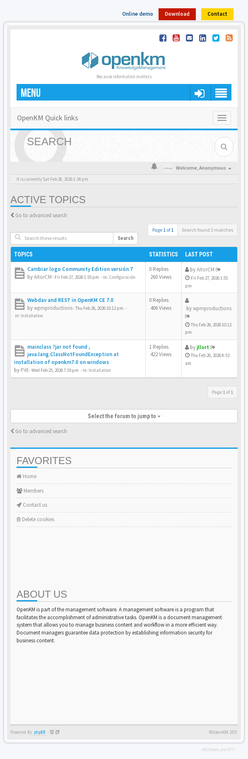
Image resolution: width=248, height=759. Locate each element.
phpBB (40, 732)
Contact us (32, 504)
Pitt (25, 370)
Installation (32, 315)
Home (26, 476)
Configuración (122, 277)
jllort (203, 347)
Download (177, 13)
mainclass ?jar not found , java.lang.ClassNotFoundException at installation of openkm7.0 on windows (66, 354)
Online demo (137, 13)
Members (30, 490)
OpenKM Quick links (47, 117)
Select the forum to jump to (124, 416)
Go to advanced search (41, 215)
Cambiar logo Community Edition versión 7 (80, 269)
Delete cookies (35, 519)
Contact (217, 13)
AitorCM (43, 276)
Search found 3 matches (207, 230)
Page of (162, 230)
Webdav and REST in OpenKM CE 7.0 (70, 300)
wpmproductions (53, 307)
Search (125, 238)
